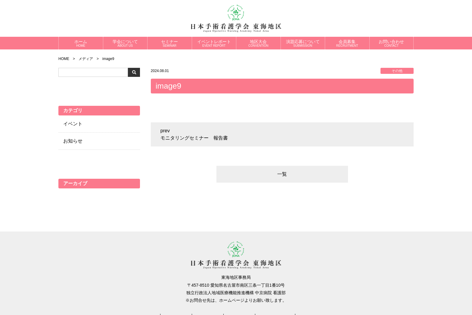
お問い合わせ (392, 43)
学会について (125, 43)
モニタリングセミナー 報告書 (194, 137)
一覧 (282, 174)
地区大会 (258, 43)
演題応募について (303, 43)
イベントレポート (214, 43)
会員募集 (347, 43)
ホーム (81, 43)
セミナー (170, 43)
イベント (72, 123)
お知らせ (72, 140)
